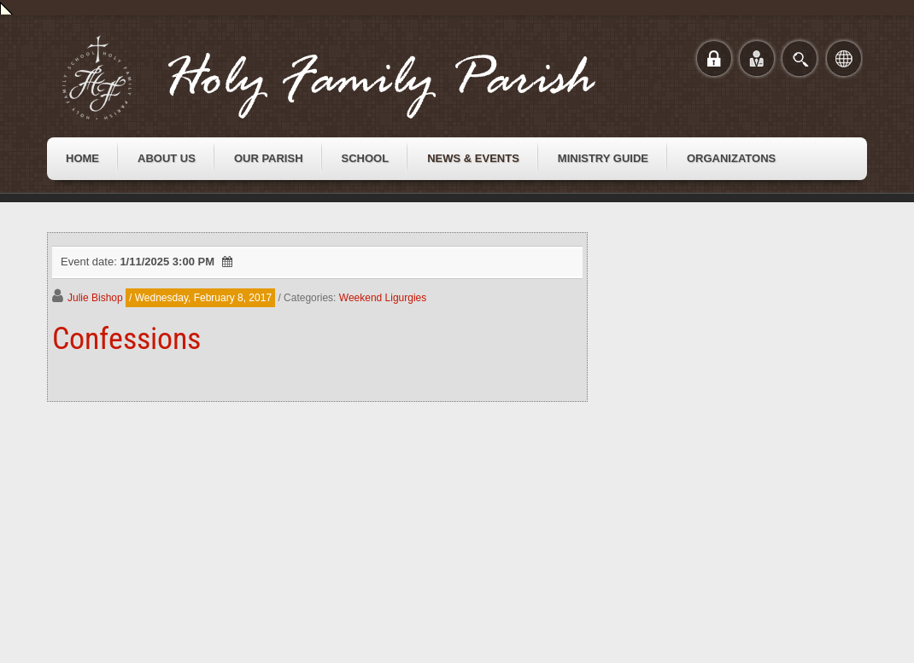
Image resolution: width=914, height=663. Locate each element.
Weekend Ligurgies (383, 298)
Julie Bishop (95, 298)
